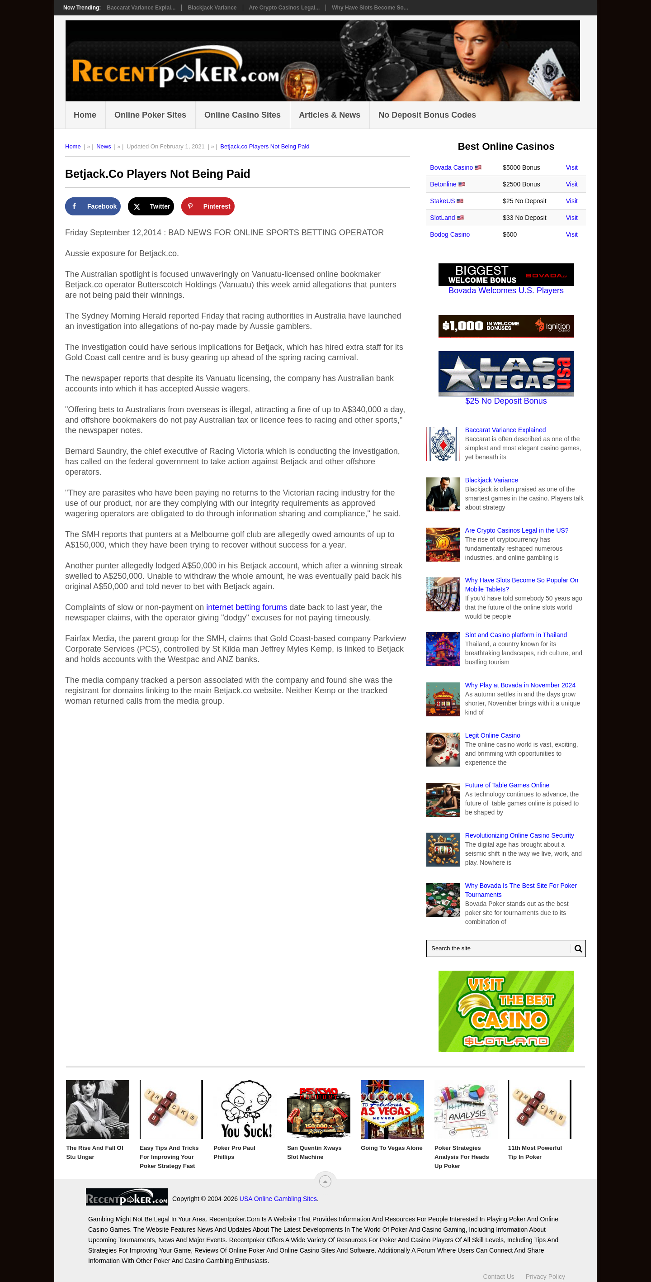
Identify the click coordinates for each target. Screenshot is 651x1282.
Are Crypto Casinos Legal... (284, 8)
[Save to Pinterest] (208, 206)
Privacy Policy (545, 1272)
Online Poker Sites (150, 114)
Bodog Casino (450, 234)
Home (85, 114)
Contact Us (498, 1272)
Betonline (443, 184)
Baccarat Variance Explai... (141, 8)
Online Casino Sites (242, 114)
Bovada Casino (451, 167)
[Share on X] (151, 206)
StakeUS (442, 201)
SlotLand (442, 217)
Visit (572, 167)
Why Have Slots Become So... (370, 8)
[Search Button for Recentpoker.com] (576, 948)
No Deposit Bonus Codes (427, 114)
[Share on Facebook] (93, 206)
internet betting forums (246, 607)
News (103, 146)
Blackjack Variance (212, 8)
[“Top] (325, 1181)
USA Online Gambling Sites (196, 1198)
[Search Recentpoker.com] (506, 948)
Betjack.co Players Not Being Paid (264, 146)
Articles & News (329, 114)
